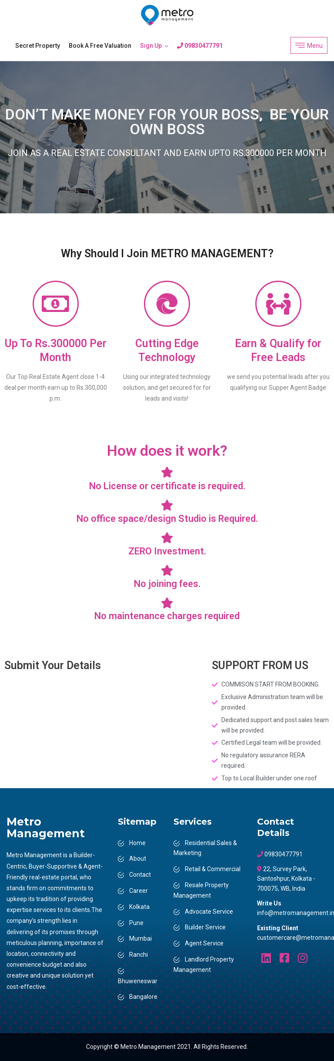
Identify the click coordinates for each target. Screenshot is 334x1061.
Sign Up (151, 45)
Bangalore (143, 996)
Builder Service (205, 927)
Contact (140, 874)
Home (137, 842)
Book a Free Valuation (100, 45)
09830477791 (200, 45)
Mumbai (140, 938)
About (137, 858)
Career (138, 890)
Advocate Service (209, 911)
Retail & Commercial (212, 868)
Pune (136, 922)
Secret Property (37, 45)
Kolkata (139, 906)
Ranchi (138, 954)
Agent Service (204, 943)
